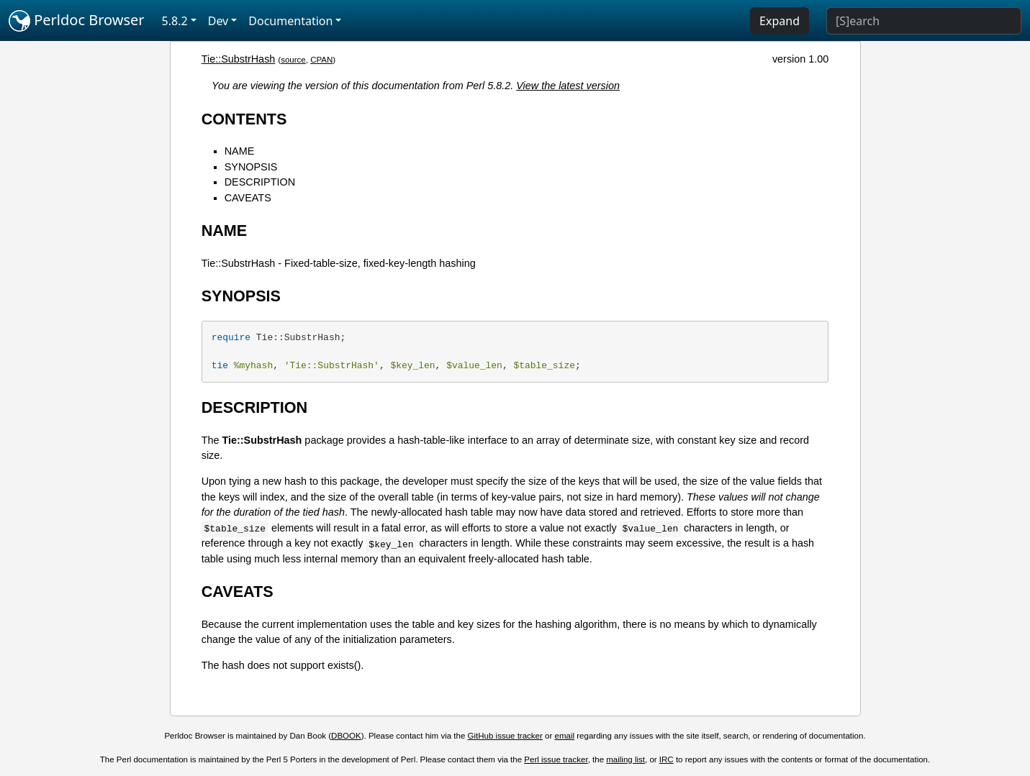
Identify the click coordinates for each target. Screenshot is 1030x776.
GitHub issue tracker (505, 735)
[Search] (923, 21)
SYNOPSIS (251, 167)
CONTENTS (244, 119)
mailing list (625, 759)
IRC (666, 759)
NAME (240, 151)
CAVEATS (248, 198)
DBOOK (346, 735)
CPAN (321, 59)
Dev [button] (218, 21)
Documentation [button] (290, 21)
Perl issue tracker (555, 759)
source (293, 59)
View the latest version (568, 85)
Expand (779, 21)
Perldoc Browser (77, 21)
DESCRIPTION (260, 182)
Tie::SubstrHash (239, 59)
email (565, 735)
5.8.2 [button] (175, 21)
